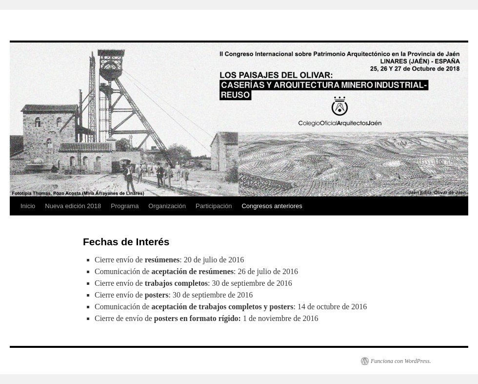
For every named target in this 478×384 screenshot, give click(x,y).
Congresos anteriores (271, 206)
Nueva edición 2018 (73, 206)
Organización (167, 206)
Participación (214, 206)
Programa (125, 206)
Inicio (27, 206)
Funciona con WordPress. (401, 361)
